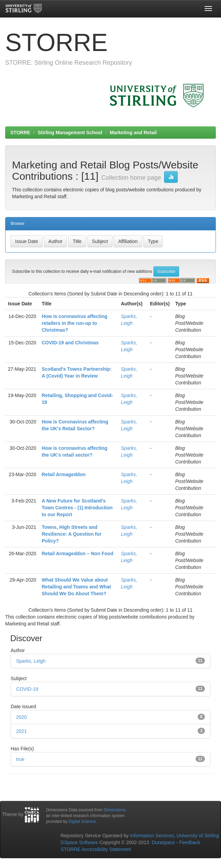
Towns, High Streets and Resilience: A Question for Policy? (72, 534)
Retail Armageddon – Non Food (78, 553)
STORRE (20, 132)
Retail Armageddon (64, 474)
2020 (21, 717)
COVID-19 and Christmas (70, 342)
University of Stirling (197, 835)
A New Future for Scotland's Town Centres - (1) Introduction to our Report (77, 507)
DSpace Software (79, 842)
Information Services (152, 835)
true (20, 759)
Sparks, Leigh (31, 661)
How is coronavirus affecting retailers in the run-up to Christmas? (74, 323)
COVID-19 (27, 689)
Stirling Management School (70, 132)
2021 (21, 731)
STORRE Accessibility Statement (96, 849)
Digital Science (82, 821)
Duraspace (163, 842)
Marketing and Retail (133, 132)
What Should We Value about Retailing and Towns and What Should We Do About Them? (76, 586)
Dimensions (114, 809)
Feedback (189, 842)
